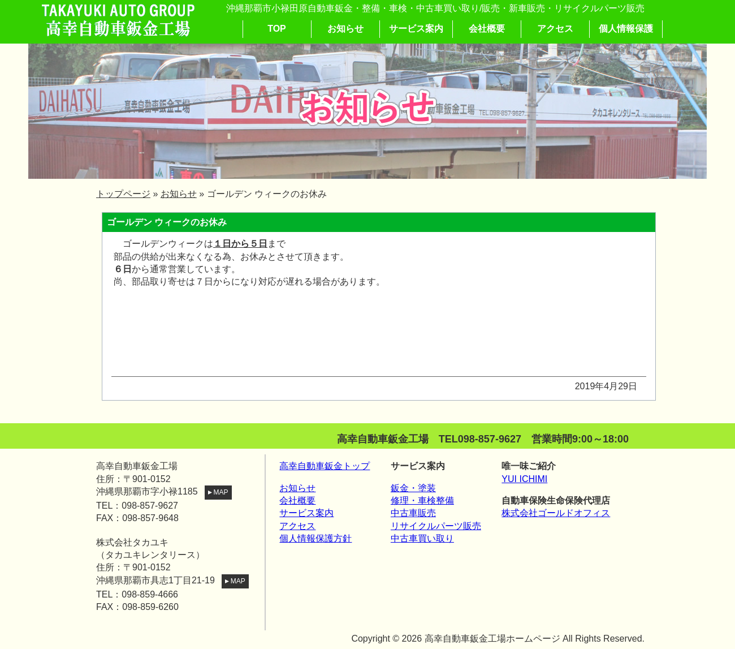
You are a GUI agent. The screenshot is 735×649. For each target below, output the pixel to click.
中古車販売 (413, 513)
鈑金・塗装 (413, 488)
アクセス (555, 28)
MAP (216, 492)
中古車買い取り (422, 538)
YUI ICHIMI (524, 479)
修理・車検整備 (422, 500)
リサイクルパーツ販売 (436, 526)
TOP (276, 28)
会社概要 (487, 28)
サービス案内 (416, 28)
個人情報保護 (626, 28)
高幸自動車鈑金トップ (324, 466)
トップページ (123, 194)
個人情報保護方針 (315, 538)
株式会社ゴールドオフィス (555, 513)
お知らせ (345, 28)
